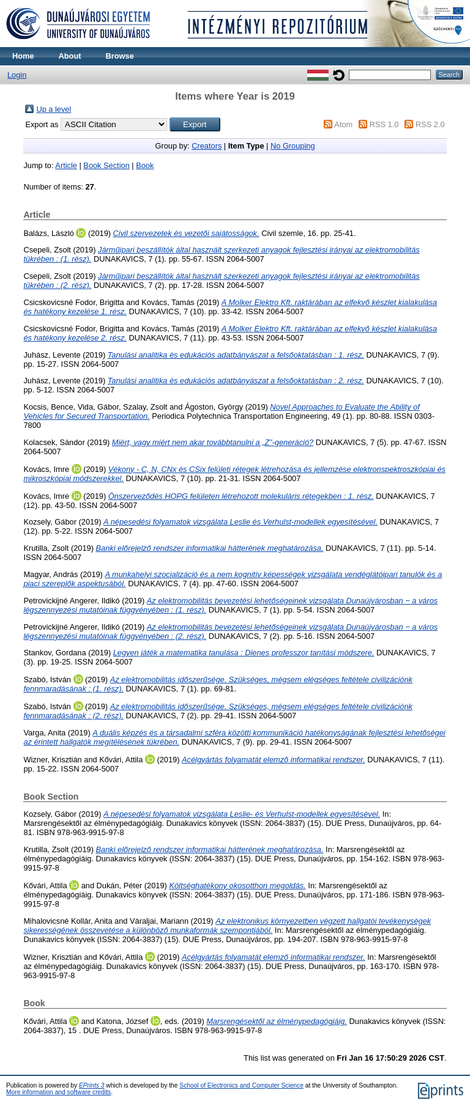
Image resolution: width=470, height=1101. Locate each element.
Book (145, 165)
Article (66, 165)
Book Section (106, 165)
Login (16, 74)
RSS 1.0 (384, 124)
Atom (343, 124)
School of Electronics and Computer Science (241, 1085)
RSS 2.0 (430, 124)
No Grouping (292, 145)
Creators (207, 145)
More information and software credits (58, 1092)
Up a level (53, 109)
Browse (120, 56)
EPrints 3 (92, 1085)
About (70, 56)
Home (23, 56)
